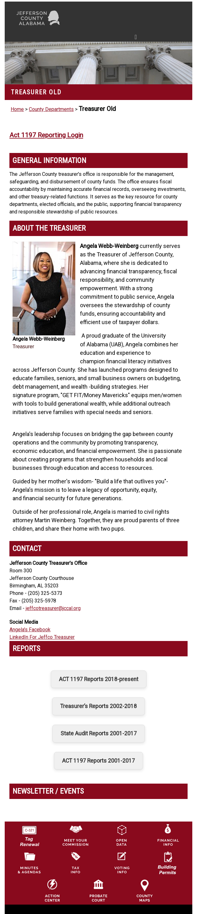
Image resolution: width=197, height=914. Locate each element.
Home (17, 109)
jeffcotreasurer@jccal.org (53, 608)
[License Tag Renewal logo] (29, 834)
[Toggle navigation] (76, 38)
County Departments (51, 109)
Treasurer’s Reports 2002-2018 (98, 706)
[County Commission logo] (75, 835)
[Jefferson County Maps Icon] (144, 890)
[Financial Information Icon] (167, 835)
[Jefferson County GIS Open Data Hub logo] (121, 835)
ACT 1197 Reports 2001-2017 (98, 761)
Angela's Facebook (30, 630)
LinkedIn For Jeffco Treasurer (42, 637)
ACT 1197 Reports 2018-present (98, 679)
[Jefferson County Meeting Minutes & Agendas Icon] (29, 863)
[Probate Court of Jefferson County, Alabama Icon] (98, 890)
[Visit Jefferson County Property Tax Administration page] (75, 863)
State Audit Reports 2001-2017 (99, 733)
